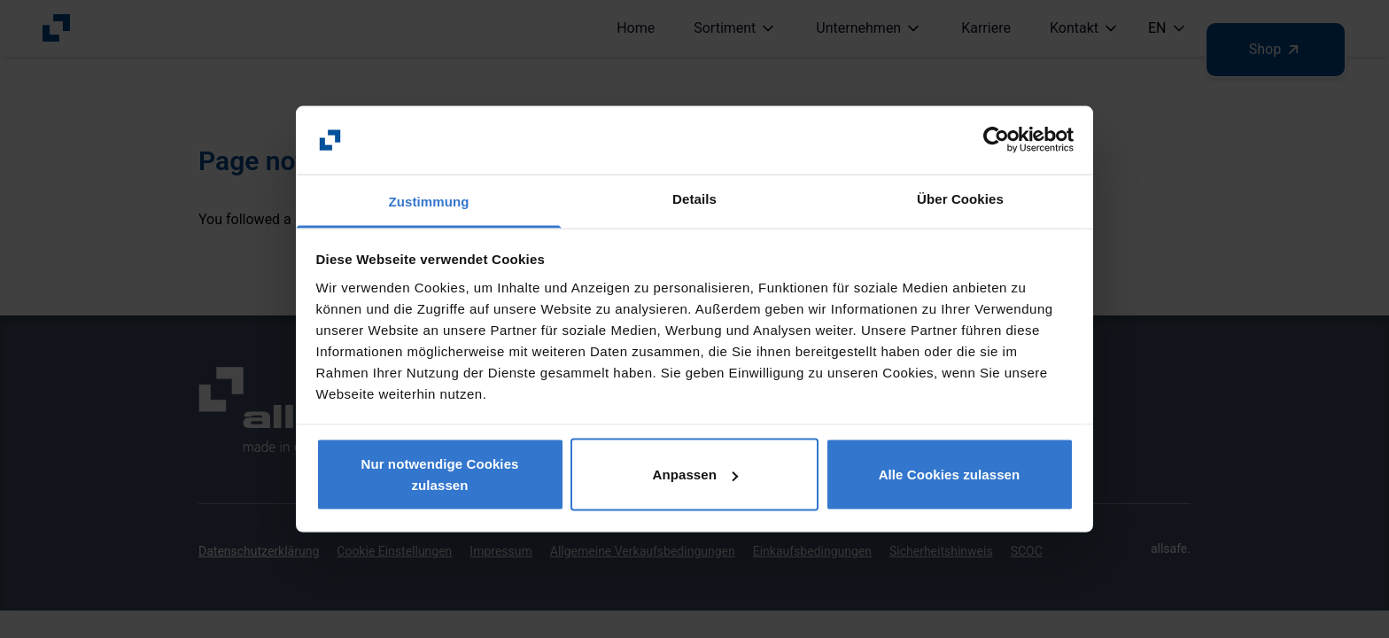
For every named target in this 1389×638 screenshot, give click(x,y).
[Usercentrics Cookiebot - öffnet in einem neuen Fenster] (996, 140)
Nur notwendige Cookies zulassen (439, 474)
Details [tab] (694, 198)
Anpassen (696, 474)
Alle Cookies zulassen (949, 474)
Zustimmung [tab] (429, 200)
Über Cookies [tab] (960, 198)
